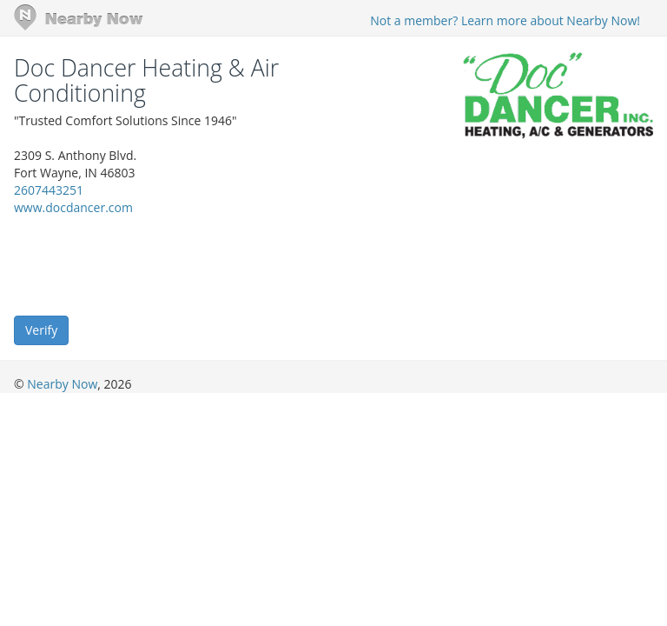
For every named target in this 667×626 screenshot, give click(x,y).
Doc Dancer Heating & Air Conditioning (146, 80)
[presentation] (146, 264)
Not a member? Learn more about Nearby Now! (505, 20)
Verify (41, 330)
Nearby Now (62, 384)
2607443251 (48, 190)
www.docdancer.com (73, 207)
